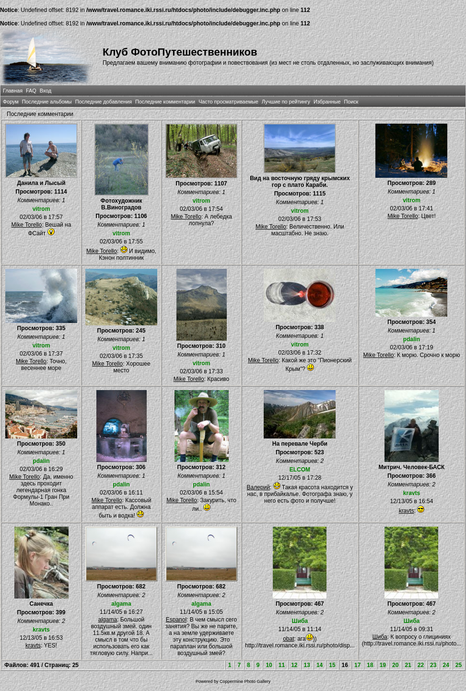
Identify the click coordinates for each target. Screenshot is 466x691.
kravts (411, 493)
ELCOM (300, 469)
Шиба (300, 621)
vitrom (41, 209)
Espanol (176, 619)
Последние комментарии (165, 101)
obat (288, 638)
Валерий (257, 487)
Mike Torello (27, 224)
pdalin (411, 339)
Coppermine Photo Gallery (245, 681)
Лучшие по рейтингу (286, 101)
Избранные (327, 101)
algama (121, 603)
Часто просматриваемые (228, 101)
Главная (13, 90)
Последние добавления (103, 101)
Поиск (351, 101)
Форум (11, 101)
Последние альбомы (47, 101)
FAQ (31, 90)
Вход (45, 90)
